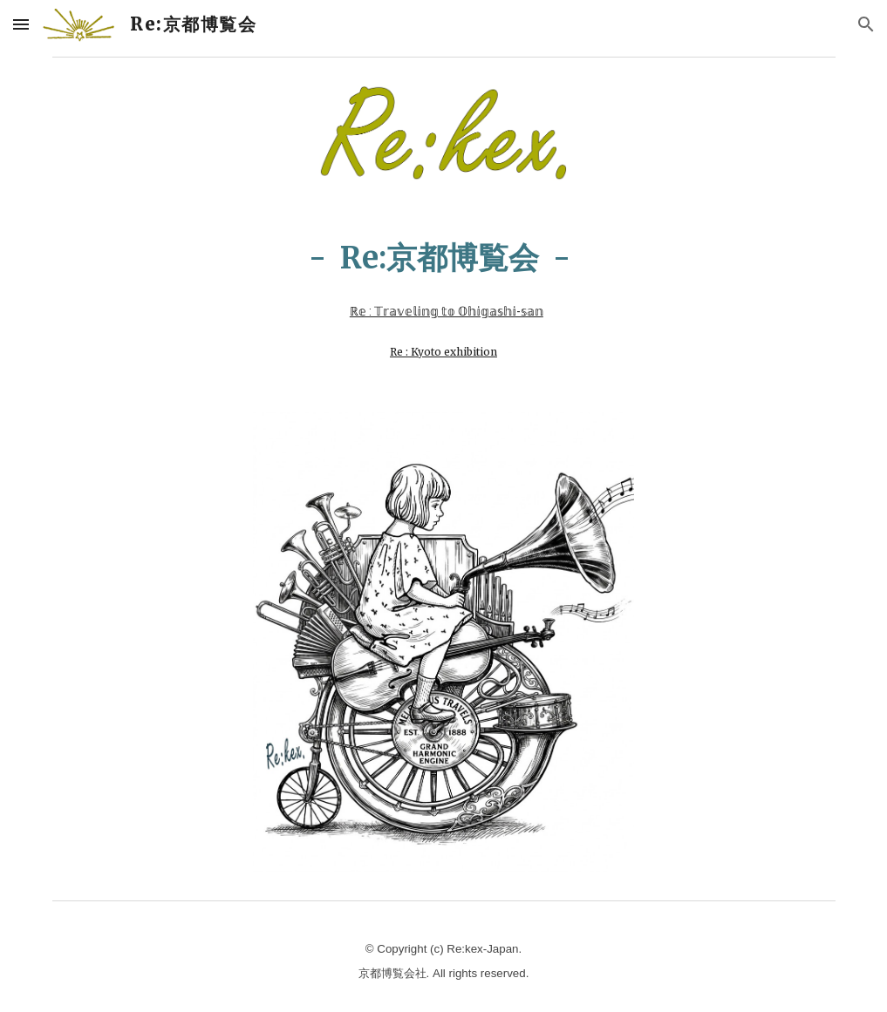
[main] (443, 278)
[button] (21, 24)
